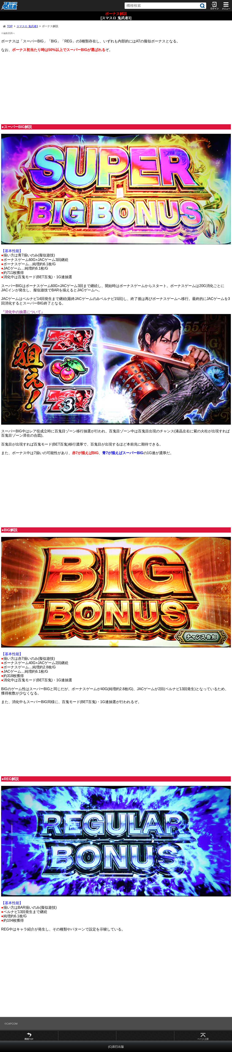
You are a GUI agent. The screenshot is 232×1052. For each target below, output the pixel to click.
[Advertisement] (116, 88)
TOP (9, 26)
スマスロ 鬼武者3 (27, 26)
